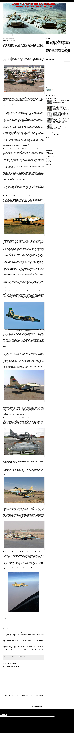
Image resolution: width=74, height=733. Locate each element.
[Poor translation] (5, 715)
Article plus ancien (40, 695)
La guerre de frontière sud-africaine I (58, 112)
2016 (48, 160)
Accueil (23, 695)
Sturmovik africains (51, 156)
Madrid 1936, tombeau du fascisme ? (58, 106)
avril (49, 155)
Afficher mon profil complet (50, 95)
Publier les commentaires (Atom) (13, 697)
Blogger (41, 706)
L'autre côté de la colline (57, 89)
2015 (48, 161)
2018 (48, 152)
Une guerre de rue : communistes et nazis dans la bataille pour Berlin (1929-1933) (60, 101)
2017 (48, 158)
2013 (48, 164)
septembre (50, 153)
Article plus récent (7, 695)
